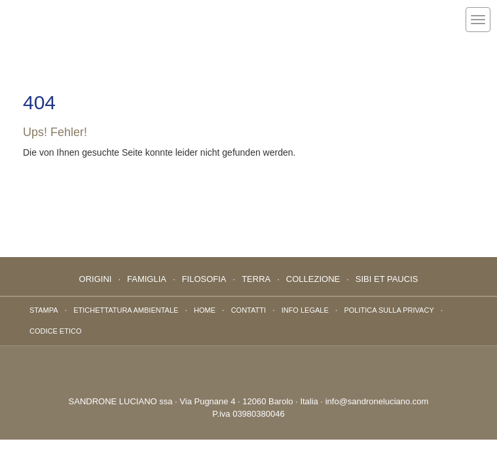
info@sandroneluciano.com (377, 401)
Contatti (248, 310)
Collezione (313, 279)
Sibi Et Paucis (387, 279)
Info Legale (305, 310)
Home (204, 310)
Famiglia (146, 279)
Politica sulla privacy (388, 310)
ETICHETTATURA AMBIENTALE (125, 310)
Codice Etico (55, 331)
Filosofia (204, 279)
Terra (256, 279)
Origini (95, 279)
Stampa (43, 310)
